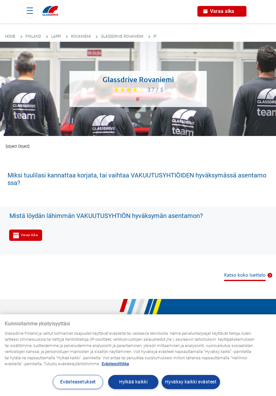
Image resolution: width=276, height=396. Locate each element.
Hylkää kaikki (133, 382)
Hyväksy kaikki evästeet (191, 382)
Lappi (56, 36)
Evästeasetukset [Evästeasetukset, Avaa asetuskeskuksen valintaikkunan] (78, 382)
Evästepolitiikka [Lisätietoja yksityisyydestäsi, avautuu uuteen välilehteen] (115, 363)
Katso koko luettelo (245, 275)
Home (10, 36)
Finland (33, 36)
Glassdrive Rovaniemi (122, 36)
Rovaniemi (81, 36)
